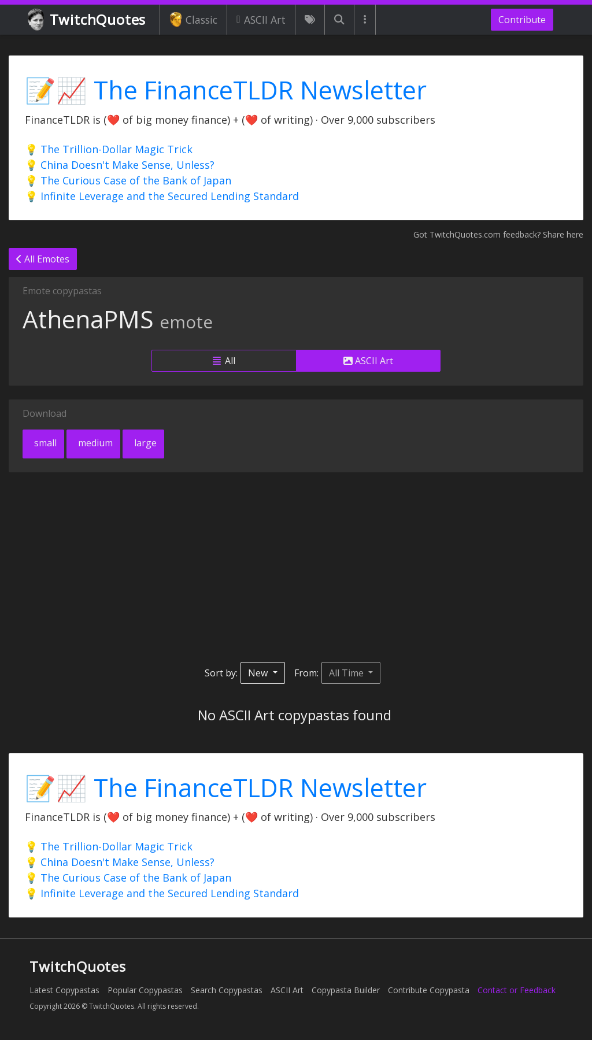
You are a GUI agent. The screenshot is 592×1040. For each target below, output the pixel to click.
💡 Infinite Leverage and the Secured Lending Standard (162, 196)
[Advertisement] (296, 567)
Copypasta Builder (346, 990)
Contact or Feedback (517, 990)
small (44, 442)
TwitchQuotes (87, 20)
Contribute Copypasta (428, 990)
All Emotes (42, 259)
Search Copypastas (226, 990)
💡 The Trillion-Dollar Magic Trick (109, 149)
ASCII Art (261, 20)
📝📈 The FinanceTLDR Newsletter (226, 90)
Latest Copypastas (64, 990)
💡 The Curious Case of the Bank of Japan (128, 180)
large (144, 442)
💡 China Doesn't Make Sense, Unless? (119, 165)
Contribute (522, 19)
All (224, 360)
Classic (193, 20)
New (259, 673)
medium (94, 442)
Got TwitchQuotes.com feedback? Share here (498, 234)
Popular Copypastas (145, 990)
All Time (347, 673)
